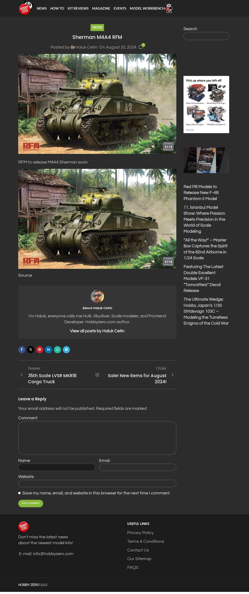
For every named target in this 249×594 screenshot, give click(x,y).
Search (190, 30)
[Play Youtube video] (206, 162)
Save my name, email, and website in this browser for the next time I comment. (96, 495)
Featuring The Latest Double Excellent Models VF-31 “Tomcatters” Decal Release (203, 280)
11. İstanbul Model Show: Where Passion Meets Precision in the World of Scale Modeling (204, 221)
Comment (28, 420)
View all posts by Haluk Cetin (97, 333)
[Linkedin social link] (48, 351)
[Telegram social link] (66, 351)
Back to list (97, 376)
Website (26, 479)
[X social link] (30, 351)
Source (25, 277)
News (97, 29)
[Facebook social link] (21, 351)
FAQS (132, 569)
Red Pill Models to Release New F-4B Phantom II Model (201, 194)
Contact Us (138, 552)
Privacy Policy (140, 535)
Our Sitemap (139, 561)
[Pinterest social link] (39, 351)
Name (25, 463)
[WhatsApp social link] (57, 351)
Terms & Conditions (145, 544)
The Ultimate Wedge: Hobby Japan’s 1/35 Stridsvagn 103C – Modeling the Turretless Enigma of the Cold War (206, 313)
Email (105, 463)
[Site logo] (26, 9)
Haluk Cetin (86, 49)
